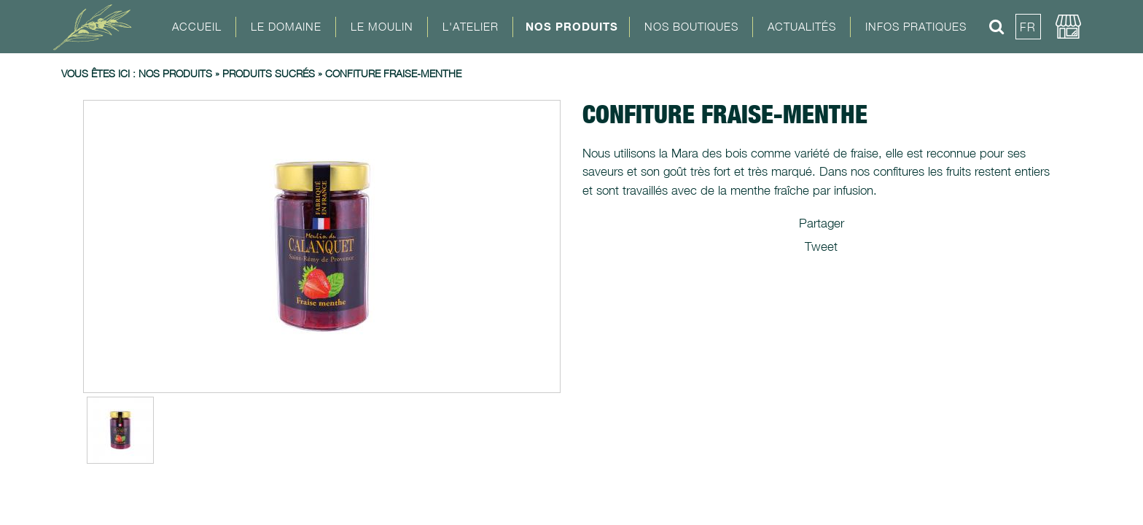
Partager (821, 223)
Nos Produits (572, 26)
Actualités (802, 26)
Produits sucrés (268, 73)
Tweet (821, 246)
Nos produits (175, 73)
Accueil (197, 26)
